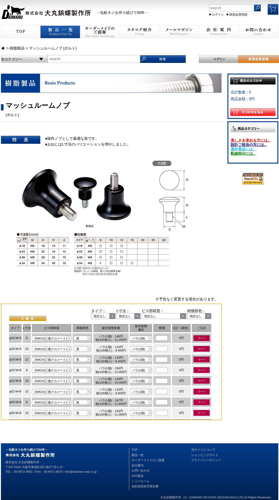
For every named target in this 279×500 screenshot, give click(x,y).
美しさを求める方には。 (251, 140)
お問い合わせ (141, 470)
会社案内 (138, 465)
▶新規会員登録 (236, 14)
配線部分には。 (244, 153)
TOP (135, 449)
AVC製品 (138, 476)
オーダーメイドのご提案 (148, 460)
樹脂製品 (17, 48)
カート (201, 338)
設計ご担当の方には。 (249, 145)
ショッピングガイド (204, 455)
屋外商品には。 (244, 149)
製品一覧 (138, 455)
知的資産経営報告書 (145, 486)
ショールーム (141, 481)
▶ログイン (216, 14)
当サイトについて (203, 449)
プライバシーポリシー (206, 460)
